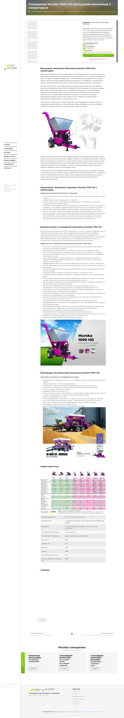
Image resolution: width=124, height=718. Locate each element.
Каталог (75, 694)
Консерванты (9, 164)
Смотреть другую (37, 633)
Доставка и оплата (78, 696)
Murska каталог (10, 156)
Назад (42, 620)
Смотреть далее (107, 633)
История (7, 152)
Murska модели (10, 160)
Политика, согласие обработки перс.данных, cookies (90, 711)
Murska (23, 662)
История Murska (78, 699)
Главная (7, 145)
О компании (8, 148)
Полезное (76, 701)
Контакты (7, 168)
